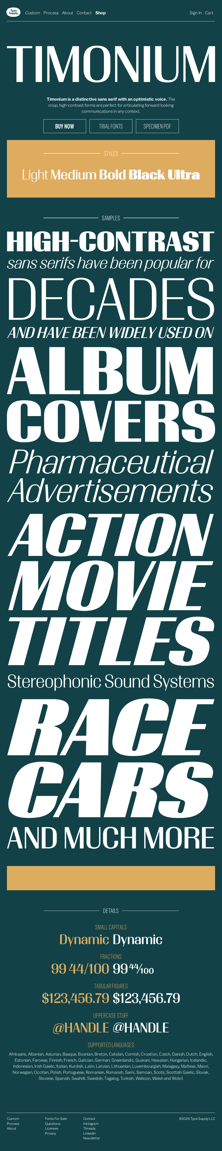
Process (51, 13)
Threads (89, 1128)
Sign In (196, 13)
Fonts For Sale (56, 1118)
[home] (13, 12)
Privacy (50, 1133)
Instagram (90, 1123)
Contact (84, 13)
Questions (52, 1123)
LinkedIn (89, 1133)
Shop (100, 13)
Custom (32, 13)
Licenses (52, 1128)
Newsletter (91, 1138)
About (67, 13)
